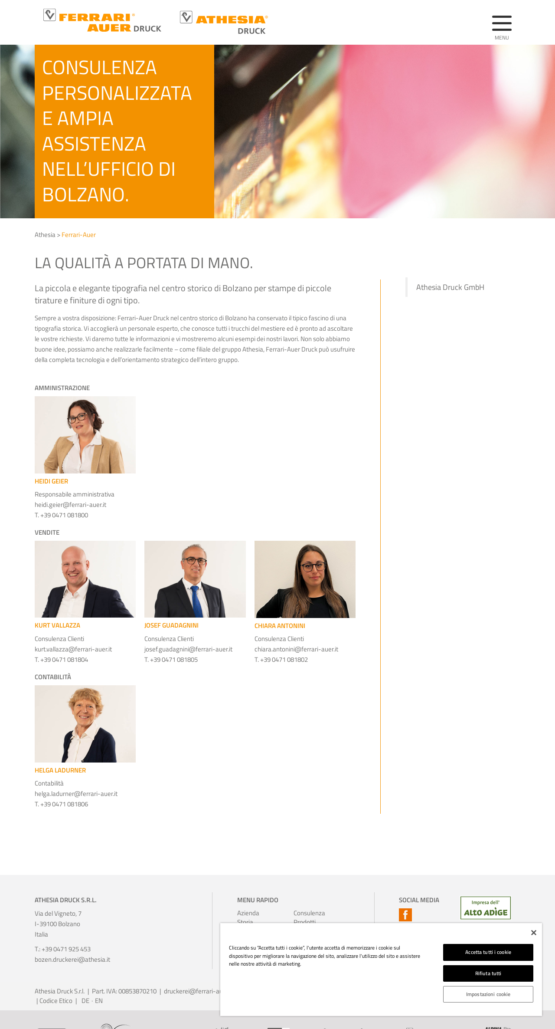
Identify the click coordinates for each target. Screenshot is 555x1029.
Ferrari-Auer (79, 235)
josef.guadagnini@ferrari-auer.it (188, 649)
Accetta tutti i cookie (488, 952)
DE (85, 1001)
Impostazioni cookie (488, 994)
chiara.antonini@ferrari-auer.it (296, 649)
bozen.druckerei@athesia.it (72, 959)
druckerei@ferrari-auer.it (198, 991)
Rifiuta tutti (488, 973)
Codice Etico (55, 1001)
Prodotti (305, 922)
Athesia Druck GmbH (450, 287)
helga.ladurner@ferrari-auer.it (76, 794)
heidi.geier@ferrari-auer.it (70, 505)
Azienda (248, 912)
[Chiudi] (533, 932)
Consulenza (305, 912)
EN (99, 1001)
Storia (245, 922)
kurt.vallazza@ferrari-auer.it (73, 649)
